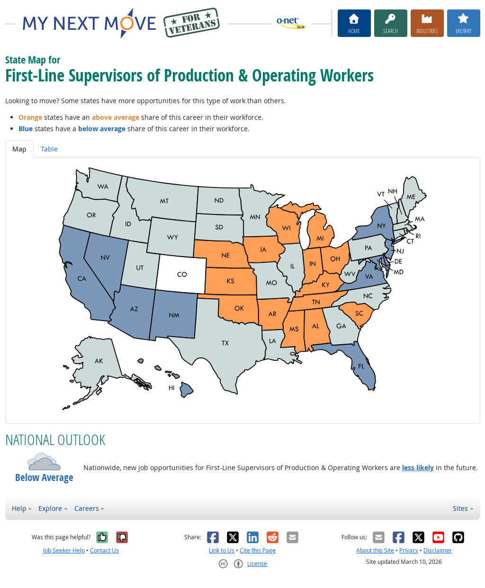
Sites (460, 508)
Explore (50, 508)
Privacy (408, 550)
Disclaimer (437, 550)
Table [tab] (49, 148)
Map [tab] (19, 148)
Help (19, 508)
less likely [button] (418, 467)
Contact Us (104, 550)
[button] (44, 462)
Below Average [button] (44, 477)
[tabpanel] (243, 290)
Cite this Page (258, 550)
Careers (86, 508)
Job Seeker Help (64, 550)
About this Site (375, 550)
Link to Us (221, 550)
